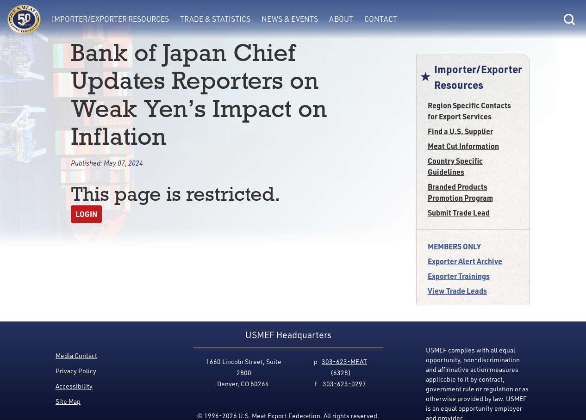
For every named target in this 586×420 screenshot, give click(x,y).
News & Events (290, 19)
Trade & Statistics (215, 19)
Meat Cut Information (463, 146)
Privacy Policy (76, 371)
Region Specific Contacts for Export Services (469, 110)
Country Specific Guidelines (455, 166)
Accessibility (74, 386)
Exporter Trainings (459, 276)
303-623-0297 (344, 384)
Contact (380, 19)
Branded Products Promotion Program (460, 192)
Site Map (68, 401)
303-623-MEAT (344, 361)
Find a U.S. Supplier (460, 131)
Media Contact (76, 355)
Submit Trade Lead (459, 212)
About (341, 19)
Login (86, 214)
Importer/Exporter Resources (110, 19)
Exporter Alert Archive (465, 261)
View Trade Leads (457, 291)
